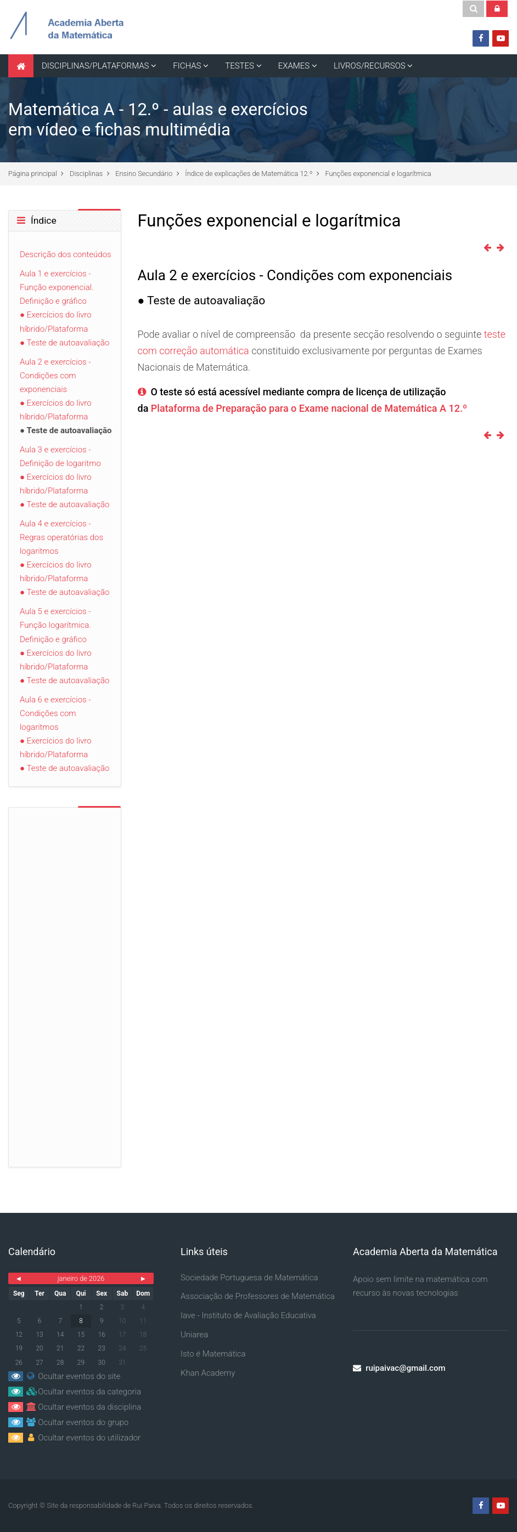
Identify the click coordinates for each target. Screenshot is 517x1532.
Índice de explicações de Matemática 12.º (248, 173)
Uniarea (194, 1335)
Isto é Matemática (213, 1354)
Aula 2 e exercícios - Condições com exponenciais (55, 375)
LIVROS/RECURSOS (370, 66)
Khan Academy (208, 1373)
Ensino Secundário (143, 173)
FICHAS (187, 66)
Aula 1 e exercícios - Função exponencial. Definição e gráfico (57, 287)
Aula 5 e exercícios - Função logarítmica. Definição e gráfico (55, 625)
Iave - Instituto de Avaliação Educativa (248, 1315)
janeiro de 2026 (81, 1278)
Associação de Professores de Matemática (258, 1296)
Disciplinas (86, 173)
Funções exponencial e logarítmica (378, 173)
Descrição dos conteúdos (65, 254)
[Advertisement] (65, 983)
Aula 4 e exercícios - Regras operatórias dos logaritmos (61, 537)
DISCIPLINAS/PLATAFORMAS (95, 66)
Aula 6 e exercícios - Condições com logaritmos (55, 713)
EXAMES (294, 66)
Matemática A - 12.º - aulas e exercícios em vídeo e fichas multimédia (158, 119)
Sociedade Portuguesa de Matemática (249, 1278)
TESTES (239, 66)
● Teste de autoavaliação (64, 343)
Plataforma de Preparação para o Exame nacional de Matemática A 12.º (309, 408)
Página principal (32, 173)
